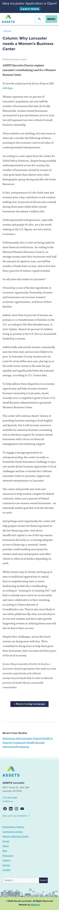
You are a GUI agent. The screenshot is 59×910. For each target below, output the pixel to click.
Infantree (35, 904)
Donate (6, 865)
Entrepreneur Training (13, 826)
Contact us (8, 801)
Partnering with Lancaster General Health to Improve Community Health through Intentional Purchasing (28, 742)
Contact (6, 869)
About (6, 846)
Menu (51, 19)
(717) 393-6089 (10, 797)
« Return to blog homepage (29, 704)
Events (6, 841)
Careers (6, 860)
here (10, 88)
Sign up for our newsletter (16, 815)
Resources (8, 855)
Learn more (30, 9)
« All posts (7, 31)
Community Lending (13, 831)
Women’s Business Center (16, 836)
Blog (5, 850)
